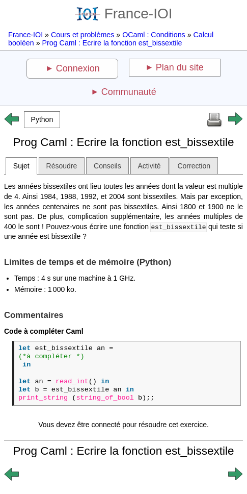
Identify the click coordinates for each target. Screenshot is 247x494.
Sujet (21, 166)
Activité (149, 166)
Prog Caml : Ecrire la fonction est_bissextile (112, 43)
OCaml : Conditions (153, 35)
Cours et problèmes (82, 35)
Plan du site (180, 67)
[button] (42, 119)
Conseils (107, 166)
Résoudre (61, 166)
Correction (193, 166)
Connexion (78, 68)
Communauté (128, 92)
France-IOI (124, 13)
